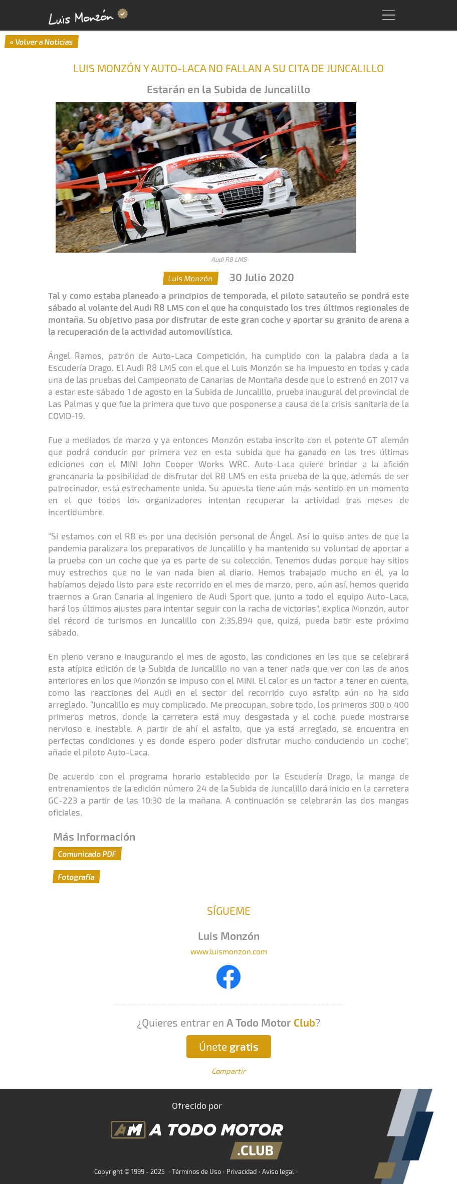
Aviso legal (278, 1171)
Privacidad (241, 1171)
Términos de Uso (196, 1171)
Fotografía (76, 876)
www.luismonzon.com (228, 951)
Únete (229, 1046)
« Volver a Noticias (42, 41)
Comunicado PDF (87, 853)
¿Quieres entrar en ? (229, 1022)
